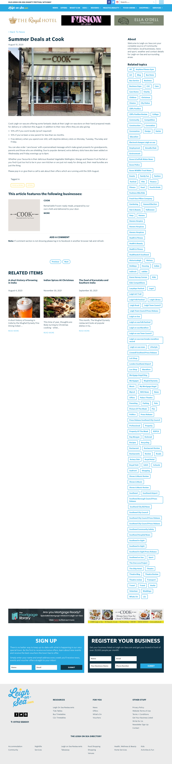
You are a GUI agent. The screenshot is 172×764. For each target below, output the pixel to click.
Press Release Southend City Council (144, 420)
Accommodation (15, 746)
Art (130, 75)
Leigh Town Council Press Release (144, 311)
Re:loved (148, 437)
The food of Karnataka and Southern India (93, 281)
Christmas (145, 97)
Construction (135, 126)
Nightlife (38, 746)
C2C (148, 86)
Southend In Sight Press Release (143, 552)
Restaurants (134, 454)
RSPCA (156, 431)
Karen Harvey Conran (138, 277)
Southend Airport (150, 493)
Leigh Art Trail (135, 294)
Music (132, 386)
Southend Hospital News (139, 535)
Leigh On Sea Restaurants (63, 707)
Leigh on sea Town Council (140, 333)
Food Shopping (94, 746)
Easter (158, 131)
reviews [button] (96, 8)
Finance (153, 182)
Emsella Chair (151, 148)
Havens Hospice (136, 221)
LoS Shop (133, 358)
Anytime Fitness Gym (145, 69)
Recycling (145, 443)
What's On (75, 8)
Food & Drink (17, 185)
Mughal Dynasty (151, 381)
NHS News (144, 392)
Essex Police (134, 165)
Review (148, 454)
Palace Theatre (146, 398)
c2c (144, 597)
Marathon (146, 370)
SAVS (145, 465)
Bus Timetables (59, 714)
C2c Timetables (59, 718)
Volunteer (133, 591)
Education (134, 137)
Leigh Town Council (152, 305)
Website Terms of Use (142, 711)
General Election (150, 204)
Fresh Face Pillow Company (140, 199)
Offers (63, 8)
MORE (47, 213)
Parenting (133, 403)
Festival (133, 182)
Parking (146, 403)
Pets (156, 403)
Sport (151, 557)
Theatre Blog (134, 574)
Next (66, 262)
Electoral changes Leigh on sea (142, 142)
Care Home (134, 92)
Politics (132, 414)
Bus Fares (150, 75)
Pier (153, 409)
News (55, 8)
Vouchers (97, 718)
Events (132, 176)
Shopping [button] (144, 8)
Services (38, 750)
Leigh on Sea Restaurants (71, 746)
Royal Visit (133, 465)
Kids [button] (85, 8)
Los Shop (133, 370)
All (130, 69)
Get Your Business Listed (143, 718)
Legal (151, 288)
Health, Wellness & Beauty (125, 746)
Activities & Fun (147, 750)
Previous (55, 262)
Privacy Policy (138, 707)
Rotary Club (135, 459)
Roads (158, 454)
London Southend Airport (140, 364)
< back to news (16, 32)
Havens (141, 215)
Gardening (133, 204)
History (149, 260)
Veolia (152, 585)
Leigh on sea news (137, 347)
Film (143, 182)
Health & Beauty (136, 243)
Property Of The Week (138, 431)
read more (13, 331)
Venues (91, 753)
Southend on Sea (136, 557)
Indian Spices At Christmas (59, 280)
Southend (133, 493)
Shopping (146, 471)
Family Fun (144, 176)
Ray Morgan (134, 437)
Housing (145, 266)
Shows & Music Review (139, 476)
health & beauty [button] (112, 8)
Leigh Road (134, 305)
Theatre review (135, 580)
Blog (139, 75)
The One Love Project (138, 563)
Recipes (132, 443)
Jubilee (144, 272)
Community (134, 120)
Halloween (150, 210)
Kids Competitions (137, 283)
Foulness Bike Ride (137, 193)
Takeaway (65, 750)
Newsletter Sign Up (140, 725)
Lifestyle (153, 347)
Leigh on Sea (134, 317)
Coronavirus (134, 131)
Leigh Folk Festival (137, 300)
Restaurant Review (152, 448)
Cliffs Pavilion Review (138, 114)
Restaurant (134, 448)
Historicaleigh (135, 260)
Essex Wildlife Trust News (140, 170)
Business (148, 81)
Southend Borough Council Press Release (143, 500)
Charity (147, 92)
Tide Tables (57, 711)
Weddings (147, 591)
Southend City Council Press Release (144, 518)
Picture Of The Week (138, 409)
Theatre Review (151, 574)
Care (157, 86)
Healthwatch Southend (139, 255)
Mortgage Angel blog (138, 375)
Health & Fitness (136, 238)
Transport (151, 580)
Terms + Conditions (141, 714)
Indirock (132, 272)
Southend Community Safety (141, 529)
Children (132, 97)
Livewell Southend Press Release (143, 353)
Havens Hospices (136, 227)
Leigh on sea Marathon (139, 328)
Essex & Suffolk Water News (141, 159)
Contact (136, 728)
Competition (149, 120)
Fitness (132, 187)
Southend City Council (138, 512)
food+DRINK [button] (130, 8)
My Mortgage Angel (148, 386)
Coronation (150, 126)
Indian (156, 266)
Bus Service (134, 81)
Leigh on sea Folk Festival (139, 322)
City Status (145, 103)
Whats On (133, 597)
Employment (134, 148)
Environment (134, 154)
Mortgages (134, 381)
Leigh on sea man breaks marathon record (144, 340)
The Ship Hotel (135, 569)
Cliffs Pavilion (135, 109)
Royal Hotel (149, 459)
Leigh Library (155, 300)
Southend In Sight (137, 540)
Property (148, 426)
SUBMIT (71, 667)
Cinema (132, 103)
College (155, 114)
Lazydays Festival (136, 288)
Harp (131, 215)
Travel (132, 585)
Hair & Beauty (135, 210)
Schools (156, 465)
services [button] (158, 8)
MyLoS (132, 392)
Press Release (146, 414)
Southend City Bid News (140, 507)
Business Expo (135, 86)
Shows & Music (135, 482)
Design (148, 131)
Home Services (120, 750)
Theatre (150, 569)
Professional (134, 426)
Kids (154, 277)
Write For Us (138, 721)
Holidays (133, 266)
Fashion (157, 176)
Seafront (133, 471)
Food (143, 187)
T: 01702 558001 (20, 722)
